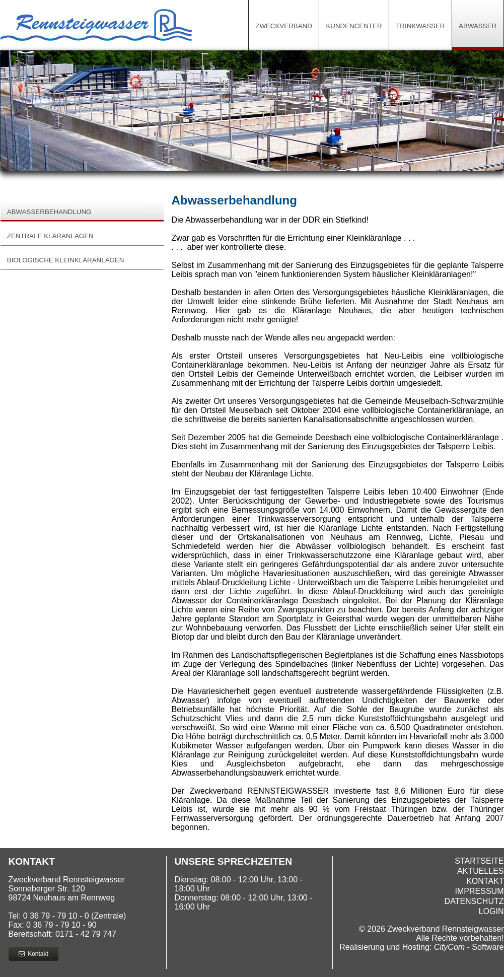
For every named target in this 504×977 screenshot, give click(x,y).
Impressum (479, 891)
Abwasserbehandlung (49, 212)
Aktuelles (480, 871)
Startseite (479, 861)
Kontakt (33, 953)
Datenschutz (474, 901)
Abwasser (477, 26)
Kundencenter (354, 26)
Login (491, 911)
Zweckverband (283, 26)
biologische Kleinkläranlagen (65, 260)
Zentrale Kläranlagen (50, 236)
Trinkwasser (420, 26)
